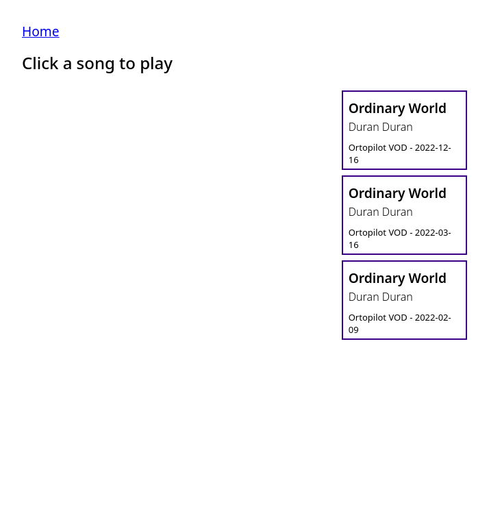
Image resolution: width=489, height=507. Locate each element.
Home (41, 31)
